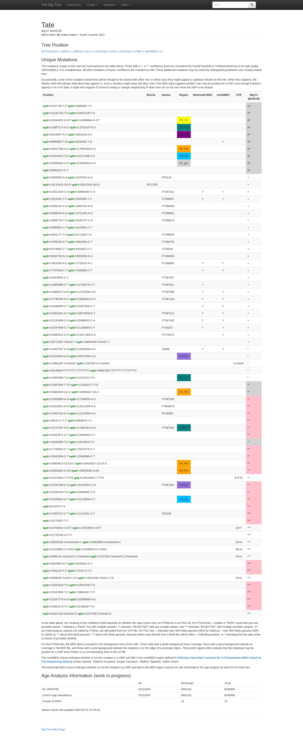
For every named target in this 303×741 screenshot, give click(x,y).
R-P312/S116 (49, 51)
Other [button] (126, 4)
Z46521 (65, 51)
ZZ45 (113, 51)
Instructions (74, 4)
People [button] (92, 4)
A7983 (137, 51)
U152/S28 (101, 51)
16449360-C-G (154, 51)
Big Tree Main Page (53, 729)
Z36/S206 (125, 51)
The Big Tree (51, 5)
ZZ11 (88, 51)
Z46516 (77, 51)
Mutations (109, 4)
